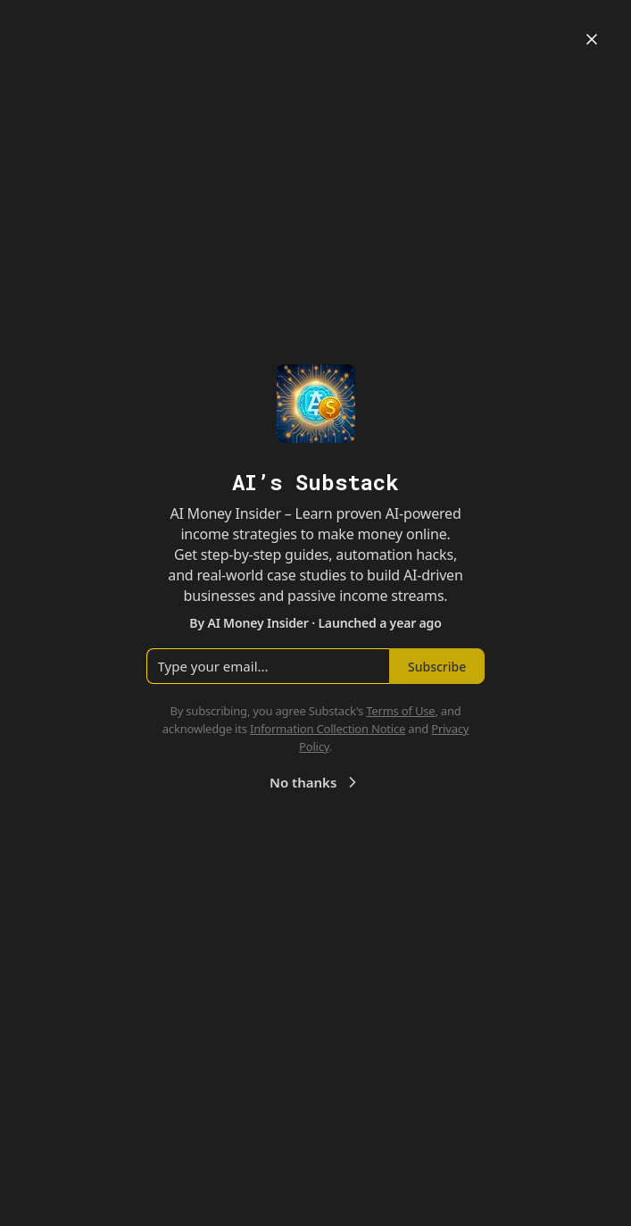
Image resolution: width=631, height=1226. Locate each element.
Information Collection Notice (327, 729)
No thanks (315, 782)
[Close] (592, 39)
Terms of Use (400, 711)
